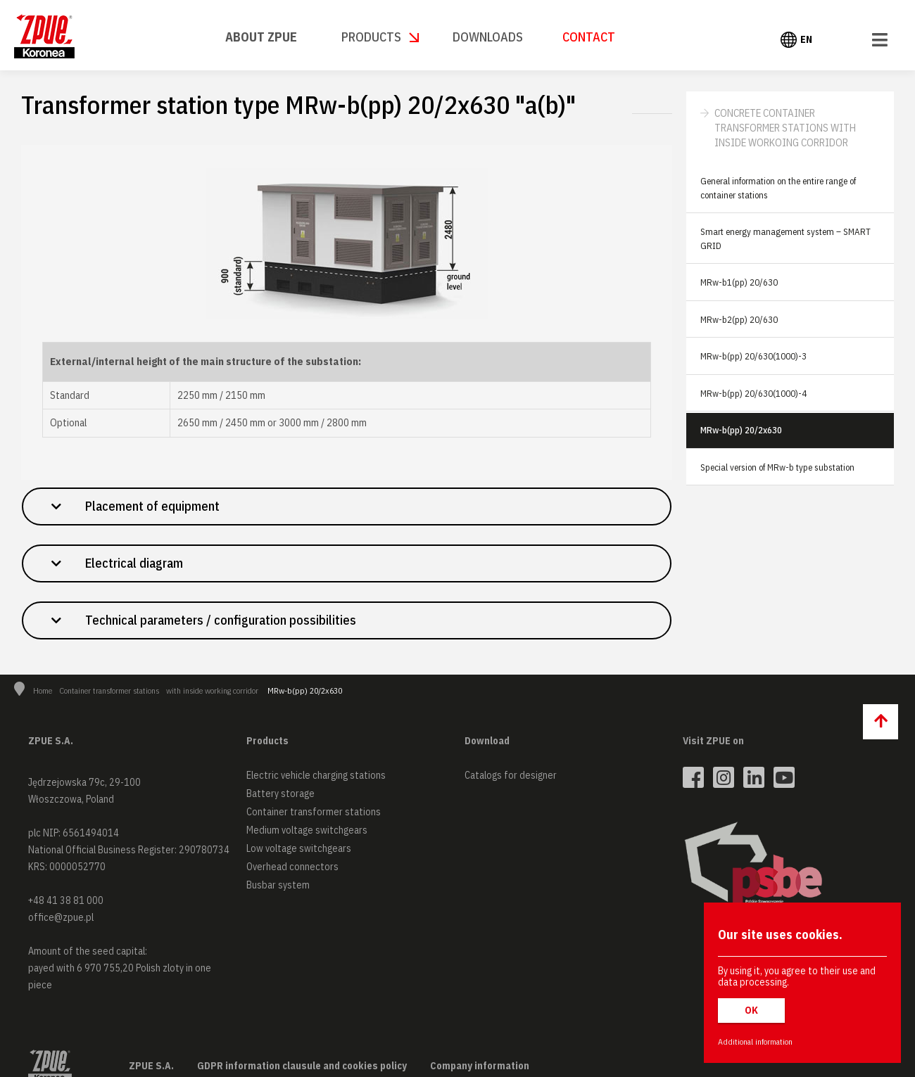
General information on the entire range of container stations (778, 188)
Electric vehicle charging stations (316, 775)
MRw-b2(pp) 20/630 (739, 320)
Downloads (488, 37)
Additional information (755, 1041)
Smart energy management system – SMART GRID (785, 239)
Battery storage (280, 793)
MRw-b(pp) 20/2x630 (741, 430)
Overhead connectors (292, 866)
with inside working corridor (212, 690)
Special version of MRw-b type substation (777, 467)
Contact (588, 37)
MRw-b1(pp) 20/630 (739, 282)
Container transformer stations (109, 690)
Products (371, 37)
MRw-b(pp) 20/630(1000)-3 (753, 356)
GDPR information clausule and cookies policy (302, 1065)
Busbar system (278, 885)
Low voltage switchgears (298, 848)
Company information (479, 1065)
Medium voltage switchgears (306, 830)
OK (751, 1010)
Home (42, 690)
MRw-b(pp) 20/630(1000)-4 (753, 394)
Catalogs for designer (511, 775)
